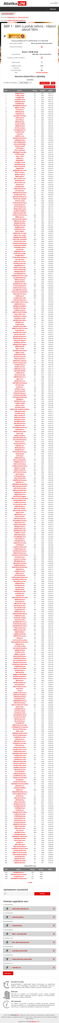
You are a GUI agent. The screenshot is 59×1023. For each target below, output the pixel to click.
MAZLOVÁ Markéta (19, 460)
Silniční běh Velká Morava (20, 909)
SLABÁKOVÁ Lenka (20, 298)
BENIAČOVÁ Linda (20, 189)
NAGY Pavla (20, 707)
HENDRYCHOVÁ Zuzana (20, 328)
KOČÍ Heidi (19, 456)
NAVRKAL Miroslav (20, 225)
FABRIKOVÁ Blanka (20, 634)
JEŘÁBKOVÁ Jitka (19, 223)
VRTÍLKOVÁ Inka (19, 575)
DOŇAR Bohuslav (20, 591)
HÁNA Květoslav (19, 828)
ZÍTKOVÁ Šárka (20, 772)
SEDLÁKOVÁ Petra (20, 423)
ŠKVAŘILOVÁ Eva (19, 527)
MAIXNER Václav (19, 832)
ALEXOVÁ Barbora (20, 444)
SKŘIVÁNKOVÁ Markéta (20, 484)
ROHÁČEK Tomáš (19, 318)
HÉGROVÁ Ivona (19, 523)
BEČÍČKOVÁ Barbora (19, 676)
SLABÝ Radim (19, 324)
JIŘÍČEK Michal (19, 346)
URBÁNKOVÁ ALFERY (19, 237)
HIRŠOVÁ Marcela (19, 529)
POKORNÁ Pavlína (20, 247)
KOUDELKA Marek (20, 822)
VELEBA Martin (20, 180)
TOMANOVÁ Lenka (20, 492)
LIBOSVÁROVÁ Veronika (20, 597)
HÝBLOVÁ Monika (20, 628)
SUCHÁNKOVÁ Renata (20, 427)
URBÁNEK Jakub (20, 102)
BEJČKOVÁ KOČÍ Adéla (20, 312)
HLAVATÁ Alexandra (19, 363)
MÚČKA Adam (19, 589)
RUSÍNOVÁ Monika (20, 263)
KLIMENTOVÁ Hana (19, 767)
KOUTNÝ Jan (20, 120)
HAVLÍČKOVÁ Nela (20, 371)
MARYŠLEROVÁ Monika (19, 567)
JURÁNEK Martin (18, 872)
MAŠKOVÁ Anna (20, 599)
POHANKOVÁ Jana (20, 834)
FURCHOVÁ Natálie (19, 270)
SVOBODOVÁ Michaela (19, 664)
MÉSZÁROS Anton (20, 741)
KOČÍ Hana (19, 689)
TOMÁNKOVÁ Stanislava (20, 727)
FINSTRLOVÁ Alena (20, 464)
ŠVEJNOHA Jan (19, 93)
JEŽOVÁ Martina (19, 719)
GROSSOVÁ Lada (19, 375)
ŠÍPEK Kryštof (19, 176)
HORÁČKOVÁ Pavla (20, 757)
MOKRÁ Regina (20, 670)
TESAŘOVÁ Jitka (19, 610)
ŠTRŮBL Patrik (20, 652)
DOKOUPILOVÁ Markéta (20, 292)
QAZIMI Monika (20, 857)
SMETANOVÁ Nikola (19, 846)
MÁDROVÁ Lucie (19, 381)
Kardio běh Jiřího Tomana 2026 (22, 959)
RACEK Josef (20, 185)
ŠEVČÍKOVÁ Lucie (19, 401)
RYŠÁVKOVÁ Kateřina (20, 193)
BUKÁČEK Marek (19, 164)
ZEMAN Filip (20, 168)
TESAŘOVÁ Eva (20, 255)
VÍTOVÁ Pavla (19, 385)
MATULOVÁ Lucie (19, 178)
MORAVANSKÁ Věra (19, 500)
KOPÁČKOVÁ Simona (19, 551)
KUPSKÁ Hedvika (19, 711)
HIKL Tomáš (20, 156)
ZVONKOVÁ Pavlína (19, 861)
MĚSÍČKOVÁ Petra (20, 377)
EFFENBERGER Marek (19, 106)
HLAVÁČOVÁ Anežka (19, 326)
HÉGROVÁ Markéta (19, 525)
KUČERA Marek (20, 585)
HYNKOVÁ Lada (20, 425)
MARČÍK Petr (20, 482)
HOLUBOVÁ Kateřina (20, 648)
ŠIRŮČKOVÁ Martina (19, 338)
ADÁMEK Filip (19, 104)
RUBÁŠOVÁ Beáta (20, 565)
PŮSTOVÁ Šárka (19, 150)
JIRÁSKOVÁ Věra (20, 859)
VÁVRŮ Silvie (20, 512)
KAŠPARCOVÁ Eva (19, 417)
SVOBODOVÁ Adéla (19, 395)
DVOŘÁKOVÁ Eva (19, 421)
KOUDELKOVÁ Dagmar (19, 219)
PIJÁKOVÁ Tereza (19, 369)
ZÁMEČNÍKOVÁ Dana (19, 701)
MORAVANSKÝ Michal (20, 614)
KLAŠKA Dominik (19, 310)
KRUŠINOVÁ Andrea (19, 320)
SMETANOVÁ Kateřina (19, 486)
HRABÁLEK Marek (19, 272)
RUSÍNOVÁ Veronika (19, 743)
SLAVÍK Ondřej (20, 124)
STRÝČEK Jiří (20, 545)
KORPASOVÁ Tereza (19, 288)
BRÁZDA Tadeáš (19, 468)
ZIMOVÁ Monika (19, 411)
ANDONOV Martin (20, 518)
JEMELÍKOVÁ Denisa (19, 553)
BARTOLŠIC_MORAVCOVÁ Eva (19, 409)
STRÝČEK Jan (20, 148)
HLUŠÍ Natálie (19, 132)
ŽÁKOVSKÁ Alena (19, 535)
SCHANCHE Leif (19, 876)
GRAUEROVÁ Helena (19, 563)
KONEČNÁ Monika (20, 806)
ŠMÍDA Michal (19, 122)
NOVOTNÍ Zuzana (20, 606)
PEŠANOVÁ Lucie (19, 612)
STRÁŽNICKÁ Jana (19, 666)
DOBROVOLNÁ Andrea (19, 466)
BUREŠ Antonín (20, 367)
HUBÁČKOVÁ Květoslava (20, 848)
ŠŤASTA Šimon (20, 172)
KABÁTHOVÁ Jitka (20, 470)
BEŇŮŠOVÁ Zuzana (19, 636)
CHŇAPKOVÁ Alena (19, 697)
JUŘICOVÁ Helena (19, 508)
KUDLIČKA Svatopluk (20, 239)
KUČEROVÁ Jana (20, 365)
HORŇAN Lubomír (20, 342)
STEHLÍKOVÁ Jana (19, 476)
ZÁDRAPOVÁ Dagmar (20, 344)
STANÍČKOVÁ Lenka (19, 776)
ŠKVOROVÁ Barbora (19, 336)
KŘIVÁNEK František (19, 152)
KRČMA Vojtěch (20, 174)
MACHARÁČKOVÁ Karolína (19, 642)
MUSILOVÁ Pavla (19, 334)
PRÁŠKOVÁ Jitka (20, 650)
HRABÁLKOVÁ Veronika (19, 276)
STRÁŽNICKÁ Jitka (20, 816)
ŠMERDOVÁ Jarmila (20, 630)
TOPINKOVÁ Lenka (20, 759)
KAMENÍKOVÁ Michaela (19, 836)
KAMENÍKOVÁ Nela (20, 838)
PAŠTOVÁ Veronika (19, 488)
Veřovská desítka (18, 917)
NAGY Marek (20, 474)
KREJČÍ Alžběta (19, 632)
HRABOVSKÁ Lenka (19, 209)
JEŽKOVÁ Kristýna (20, 221)
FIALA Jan (20, 134)
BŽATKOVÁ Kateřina (19, 510)
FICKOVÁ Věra (19, 330)
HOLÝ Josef (20, 830)
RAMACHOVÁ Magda (19, 674)
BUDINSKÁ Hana (19, 699)
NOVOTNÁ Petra (19, 840)
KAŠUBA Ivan (19, 446)
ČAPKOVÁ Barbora (20, 393)
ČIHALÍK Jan (20, 796)
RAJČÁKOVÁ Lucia (19, 514)
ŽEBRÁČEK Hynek (19, 251)
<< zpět (29, 882)
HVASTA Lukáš (20, 201)
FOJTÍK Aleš (19, 249)
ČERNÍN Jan (19, 399)
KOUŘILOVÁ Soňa (20, 195)
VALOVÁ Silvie (19, 259)
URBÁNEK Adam (20, 140)
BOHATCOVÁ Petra (19, 763)
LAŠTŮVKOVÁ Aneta (19, 472)
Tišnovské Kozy (17, 925)
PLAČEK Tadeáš (20, 146)
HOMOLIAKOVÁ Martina (20, 577)
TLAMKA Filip (19, 97)
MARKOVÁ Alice (20, 448)
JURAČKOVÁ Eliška (20, 788)
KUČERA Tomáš (20, 389)
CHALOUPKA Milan (20, 144)
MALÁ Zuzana (19, 442)
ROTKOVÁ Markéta (19, 286)
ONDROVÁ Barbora (19, 774)
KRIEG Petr (19, 790)
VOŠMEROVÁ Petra (20, 462)
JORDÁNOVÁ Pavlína (19, 332)
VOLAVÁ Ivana (19, 587)
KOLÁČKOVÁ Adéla (20, 116)
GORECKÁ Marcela (20, 549)
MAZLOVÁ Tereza (20, 261)
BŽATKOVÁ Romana (19, 686)
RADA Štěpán (19, 231)
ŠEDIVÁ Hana (19, 644)
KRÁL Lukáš (19, 731)
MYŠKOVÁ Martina (20, 682)
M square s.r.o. (35, 1021)
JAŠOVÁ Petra (19, 786)
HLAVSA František (20, 559)
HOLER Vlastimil (19, 391)
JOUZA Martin (19, 601)
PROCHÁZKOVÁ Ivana (20, 452)
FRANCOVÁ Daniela (19, 431)
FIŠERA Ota (19, 158)
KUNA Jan (20, 638)
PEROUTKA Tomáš (20, 235)
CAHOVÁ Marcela (19, 818)
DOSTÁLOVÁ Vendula (20, 640)
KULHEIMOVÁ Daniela (20, 290)
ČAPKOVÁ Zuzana (20, 769)
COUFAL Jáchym (20, 128)
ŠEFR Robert (20, 680)
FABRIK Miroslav (19, 616)
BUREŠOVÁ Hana (19, 229)
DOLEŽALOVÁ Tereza (20, 749)
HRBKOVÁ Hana (20, 458)
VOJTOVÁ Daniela (20, 478)
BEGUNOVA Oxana (20, 581)
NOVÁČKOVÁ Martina (20, 579)
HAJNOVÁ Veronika (19, 543)
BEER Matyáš (20, 672)
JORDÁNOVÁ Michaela (19, 753)
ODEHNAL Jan (19, 114)
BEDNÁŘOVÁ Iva (19, 265)
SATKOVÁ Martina (20, 207)
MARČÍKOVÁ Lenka (20, 531)
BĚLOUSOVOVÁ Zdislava (20, 498)
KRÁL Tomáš (20, 348)
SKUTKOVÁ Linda (19, 608)
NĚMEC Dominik (19, 654)
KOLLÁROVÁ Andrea (19, 440)
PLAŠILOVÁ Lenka (19, 814)
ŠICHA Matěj (20, 454)
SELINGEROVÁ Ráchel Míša (19, 784)
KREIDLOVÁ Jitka (19, 436)
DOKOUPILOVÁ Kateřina (20, 555)
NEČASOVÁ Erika (19, 863)
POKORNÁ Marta (19, 541)
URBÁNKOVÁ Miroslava (19, 733)
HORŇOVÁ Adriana (19, 308)
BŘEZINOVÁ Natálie (19, 761)
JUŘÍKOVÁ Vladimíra (19, 695)
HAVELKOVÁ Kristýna (20, 203)
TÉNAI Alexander (19, 826)
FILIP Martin (20, 110)
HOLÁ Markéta (20, 684)
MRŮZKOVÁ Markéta (20, 490)
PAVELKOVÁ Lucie (19, 820)
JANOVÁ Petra (19, 739)
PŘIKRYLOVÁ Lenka (19, 268)
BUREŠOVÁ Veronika (19, 284)
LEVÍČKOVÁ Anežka (20, 253)
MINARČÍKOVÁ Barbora (19, 792)
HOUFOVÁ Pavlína (20, 717)
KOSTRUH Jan (19, 191)
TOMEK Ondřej (20, 403)
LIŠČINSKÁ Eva (19, 800)
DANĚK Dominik (19, 571)
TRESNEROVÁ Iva (19, 709)
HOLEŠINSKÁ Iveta (20, 537)
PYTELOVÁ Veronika (19, 504)
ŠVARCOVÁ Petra (19, 359)
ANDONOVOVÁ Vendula (19, 874)
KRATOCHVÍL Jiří (19, 415)
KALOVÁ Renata (19, 721)
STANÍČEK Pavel (20, 99)
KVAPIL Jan (19, 387)
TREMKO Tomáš (20, 533)
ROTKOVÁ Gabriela (19, 782)
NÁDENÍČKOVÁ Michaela (19, 878)
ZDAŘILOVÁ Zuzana (19, 693)
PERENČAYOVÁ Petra (19, 824)
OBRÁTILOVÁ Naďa (20, 668)
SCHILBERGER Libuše (19, 715)
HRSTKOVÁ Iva (19, 539)
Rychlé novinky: (8, 14)
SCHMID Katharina (20, 502)
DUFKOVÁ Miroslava (19, 624)
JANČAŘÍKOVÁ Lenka (19, 170)
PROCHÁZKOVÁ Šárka (20, 855)
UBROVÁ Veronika (20, 604)
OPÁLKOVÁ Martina (19, 300)
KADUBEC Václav (19, 419)
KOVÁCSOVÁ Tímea (19, 765)
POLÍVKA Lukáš (20, 407)
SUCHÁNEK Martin (20, 274)
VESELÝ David (19, 405)
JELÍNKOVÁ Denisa (20, 804)
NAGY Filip (19, 433)
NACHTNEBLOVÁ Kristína (19, 302)
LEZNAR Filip (20, 595)
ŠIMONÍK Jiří (20, 160)
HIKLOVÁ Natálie (19, 166)
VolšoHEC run (16, 967)
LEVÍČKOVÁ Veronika (19, 233)
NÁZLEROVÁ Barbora (20, 197)
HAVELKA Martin (19, 205)
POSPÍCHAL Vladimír (19, 199)
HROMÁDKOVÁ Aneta (20, 626)
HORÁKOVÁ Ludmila (19, 316)
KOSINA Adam (19, 187)
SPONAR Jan (20, 780)
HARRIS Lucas (19, 136)
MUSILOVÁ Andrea (20, 747)
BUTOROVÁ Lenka (20, 241)
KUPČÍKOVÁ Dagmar (19, 496)
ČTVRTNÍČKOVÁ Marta (19, 257)
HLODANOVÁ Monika (20, 397)
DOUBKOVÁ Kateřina (20, 350)
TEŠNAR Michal (20, 126)
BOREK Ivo (19, 842)
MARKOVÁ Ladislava (19, 361)
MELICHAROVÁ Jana (19, 656)
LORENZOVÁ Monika (19, 547)
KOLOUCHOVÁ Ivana (19, 729)
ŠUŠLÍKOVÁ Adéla (19, 355)
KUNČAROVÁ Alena (20, 658)
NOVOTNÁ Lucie (19, 314)
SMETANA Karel (20, 844)
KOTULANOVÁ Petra (19, 660)
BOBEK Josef (20, 296)
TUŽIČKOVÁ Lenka (20, 755)
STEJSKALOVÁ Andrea (20, 778)
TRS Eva (19, 691)
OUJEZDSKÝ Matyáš (19, 245)
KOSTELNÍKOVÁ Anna (20, 794)
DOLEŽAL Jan (19, 810)
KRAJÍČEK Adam (20, 227)
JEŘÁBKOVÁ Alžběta (19, 306)
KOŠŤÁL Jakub (19, 154)
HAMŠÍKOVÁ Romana (20, 480)
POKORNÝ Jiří (19, 723)
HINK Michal (20, 569)
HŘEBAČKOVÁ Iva (19, 494)
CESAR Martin (19, 429)
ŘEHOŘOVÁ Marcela (19, 438)
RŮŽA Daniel (20, 118)
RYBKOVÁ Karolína (20, 751)
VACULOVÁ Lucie (19, 182)
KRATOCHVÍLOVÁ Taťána (20, 705)
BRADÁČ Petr (19, 322)
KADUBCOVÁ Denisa (19, 662)
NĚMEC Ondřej (20, 108)
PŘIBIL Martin (19, 217)
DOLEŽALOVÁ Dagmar (19, 243)
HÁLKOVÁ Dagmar (20, 340)
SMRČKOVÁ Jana (19, 506)
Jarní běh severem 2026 (19, 951)
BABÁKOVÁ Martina (19, 678)
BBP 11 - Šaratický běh (19, 934)
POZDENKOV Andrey (19, 521)
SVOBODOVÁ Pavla (19, 850)
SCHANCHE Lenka (19, 713)
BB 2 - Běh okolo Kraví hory (20, 942)
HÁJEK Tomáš (19, 353)
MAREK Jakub (19, 112)
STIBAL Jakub (19, 95)
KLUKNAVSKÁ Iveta (20, 278)
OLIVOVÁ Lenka (20, 620)
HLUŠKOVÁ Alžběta (19, 211)
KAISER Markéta (19, 282)
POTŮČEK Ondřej (19, 646)
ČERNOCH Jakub (19, 280)
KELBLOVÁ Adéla (19, 802)
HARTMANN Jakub (20, 142)
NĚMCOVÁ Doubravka (20, 725)
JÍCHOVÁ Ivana (19, 557)
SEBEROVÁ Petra (19, 304)
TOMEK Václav (19, 373)
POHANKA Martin (20, 130)
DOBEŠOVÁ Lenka (20, 737)
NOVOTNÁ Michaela (19, 735)
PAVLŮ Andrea (20, 516)
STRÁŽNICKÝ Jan (19, 808)
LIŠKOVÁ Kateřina (20, 703)
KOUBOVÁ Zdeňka (20, 618)
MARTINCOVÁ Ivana (19, 294)
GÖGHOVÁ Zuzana (19, 357)
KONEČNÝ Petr (20, 450)
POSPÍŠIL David (20, 413)
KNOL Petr (19, 379)
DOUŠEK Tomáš (20, 162)
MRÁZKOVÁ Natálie (19, 213)
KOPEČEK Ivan (19, 593)
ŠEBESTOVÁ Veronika (20, 852)
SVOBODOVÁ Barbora (19, 215)
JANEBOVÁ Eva (19, 583)
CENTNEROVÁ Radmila (19, 383)
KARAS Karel (20, 573)
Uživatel (53, 9)
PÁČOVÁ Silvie (19, 745)
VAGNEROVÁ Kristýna (20, 812)
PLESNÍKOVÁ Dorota (19, 622)
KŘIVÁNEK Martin (19, 561)
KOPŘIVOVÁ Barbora (20, 138)
